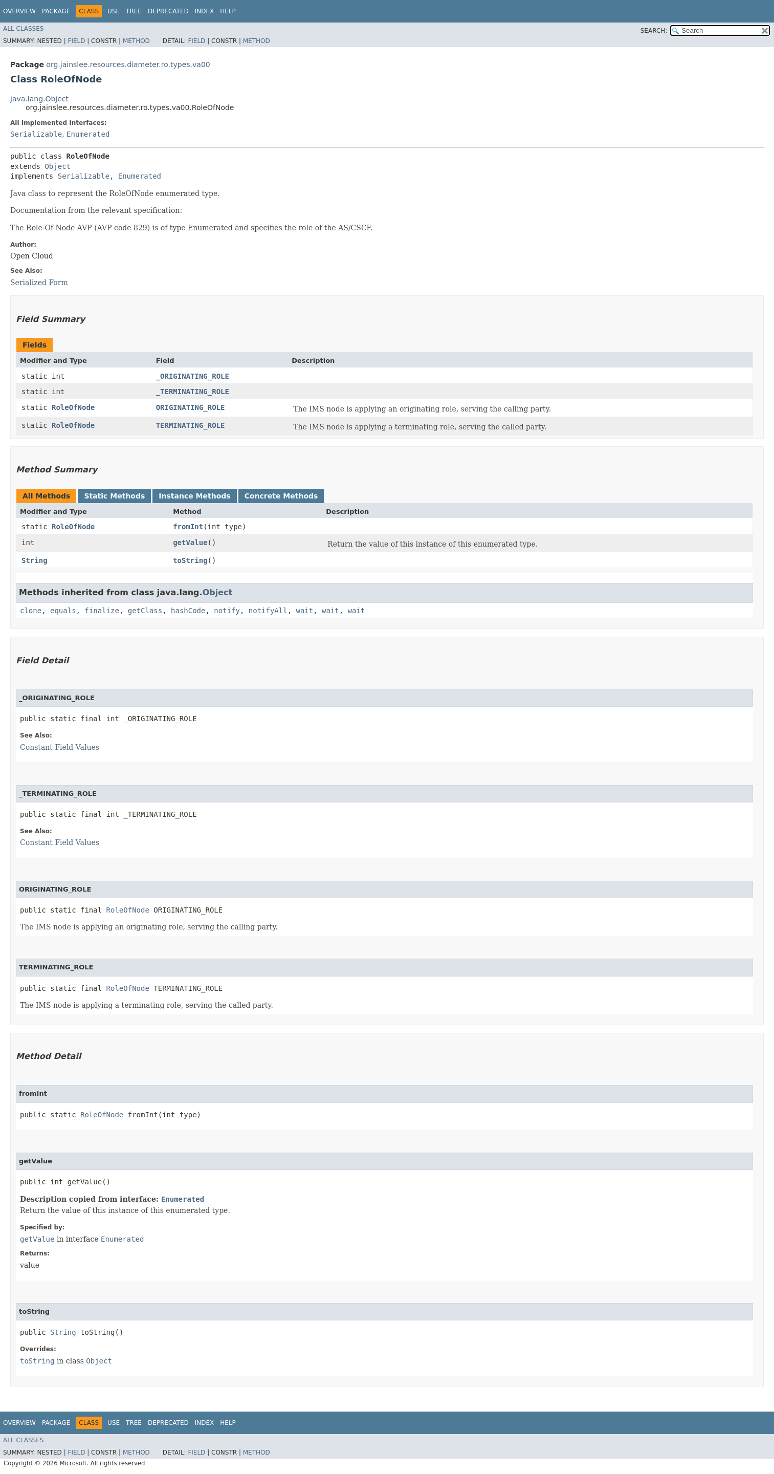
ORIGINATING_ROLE (190, 407)
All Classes (23, 28)
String (34, 560)
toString (190, 560)
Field (76, 41)
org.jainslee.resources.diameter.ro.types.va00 (128, 64)
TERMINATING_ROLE (190, 425)
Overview (19, 11)
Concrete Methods (281, 496)
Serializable (36, 134)
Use (113, 11)
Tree (134, 11)
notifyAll (268, 610)
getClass (145, 610)
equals (63, 610)
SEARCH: (654, 30)
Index (204, 11)
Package (56, 11)
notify (227, 610)
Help (228, 11)
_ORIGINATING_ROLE (192, 376)
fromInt (188, 527)
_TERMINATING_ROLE (192, 391)
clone (30, 610)
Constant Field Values (59, 747)
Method (136, 41)
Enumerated (88, 134)
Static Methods (114, 496)
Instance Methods (194, 496)
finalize (101, 610)
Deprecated (168, 11)
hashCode (188, 610)
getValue (190, 542)
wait (305, 610)
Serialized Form (39, 282)
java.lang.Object (39, 99)
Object (58, 166)
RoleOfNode (73, 407)
